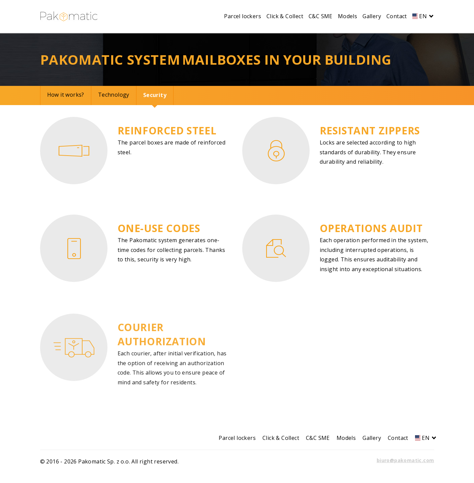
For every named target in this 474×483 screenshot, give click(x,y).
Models (347, 16)
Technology (113, 94)
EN (422, 16)
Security (154, 95)
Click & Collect (284, 16)
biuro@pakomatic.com (405, 460)
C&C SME (321, 16)
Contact (396, 16)
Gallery (371, 16)
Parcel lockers (242, 16)
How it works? (65, 94)
